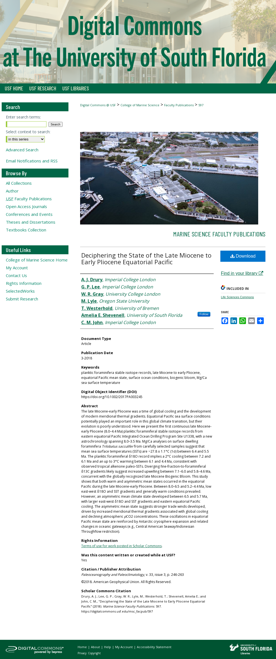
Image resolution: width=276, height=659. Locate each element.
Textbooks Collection (26, 230)
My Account (17, 267)
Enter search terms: (23, 117)
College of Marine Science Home (37, 260)
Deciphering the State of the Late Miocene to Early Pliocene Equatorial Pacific (146, 258)
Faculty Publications (179, 105)
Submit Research (22, 299)
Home (83, 647)
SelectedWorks (20, 291)
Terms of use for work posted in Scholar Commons (121, 546)
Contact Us (16, 275)
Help (108, 647)
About (96, 647)
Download (243, 256)
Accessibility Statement (154, 647)
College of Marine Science (139, 105)
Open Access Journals (26, 206)
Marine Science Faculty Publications (219, 234)
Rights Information (23, 283)
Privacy (82, 653)
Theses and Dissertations (30, 222)
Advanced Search (22, 149)
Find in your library (242, 273)
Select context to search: (28, 131)
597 (200, 105)
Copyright (94, 653)
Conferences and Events (29, 214)
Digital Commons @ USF (98, 105)
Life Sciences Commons (237, 297)
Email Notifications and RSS (32, 161)
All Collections (19, 183)
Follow (203, 314)
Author (12, 191)
